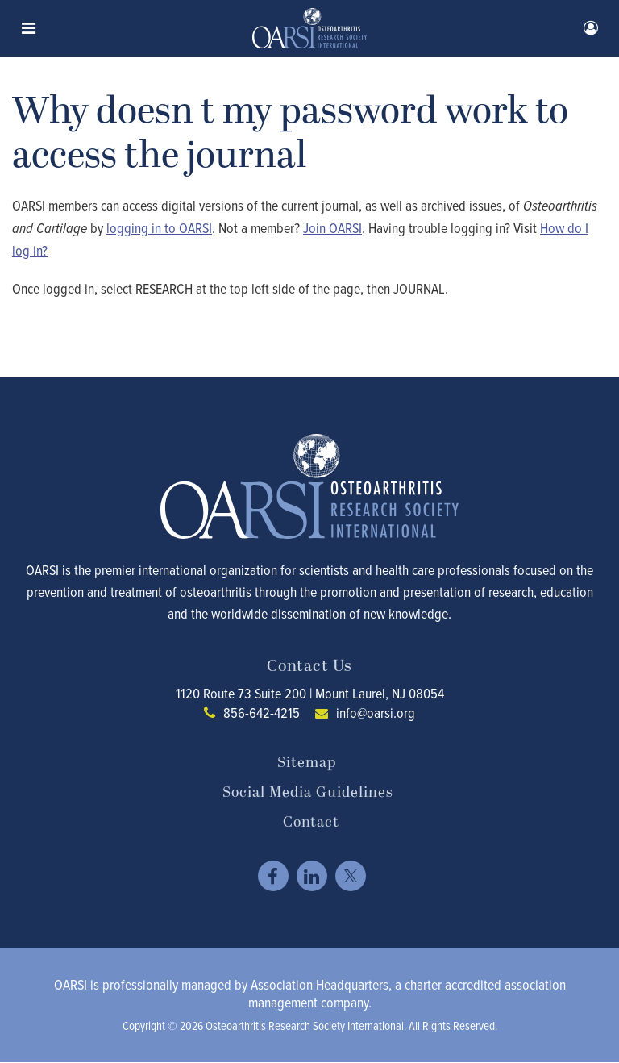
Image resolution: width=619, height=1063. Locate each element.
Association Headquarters (319, 984)
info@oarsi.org (375, 712)
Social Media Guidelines (307, 793)
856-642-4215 (261, 712)
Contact (311, 822)
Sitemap (306, 763)
